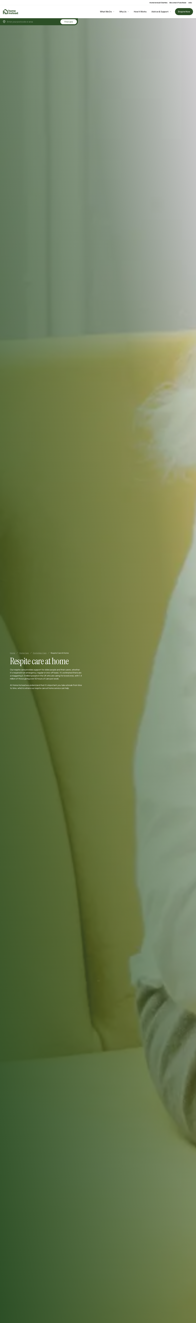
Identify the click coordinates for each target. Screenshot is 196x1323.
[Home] (10, 11)
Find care (68, 21)
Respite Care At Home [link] (60, 653)
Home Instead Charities (159, 3)
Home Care (24, 653)
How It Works (140, 11)
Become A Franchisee (178, 3)
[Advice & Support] (161, 11)
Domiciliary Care (39, 653)
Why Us (122, 11)
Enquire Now (184, 11)
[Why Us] (124, 11)
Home (12, 653)
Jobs (190, 3)
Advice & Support (160, 11)
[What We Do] (107, 11)
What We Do (106, 11)
